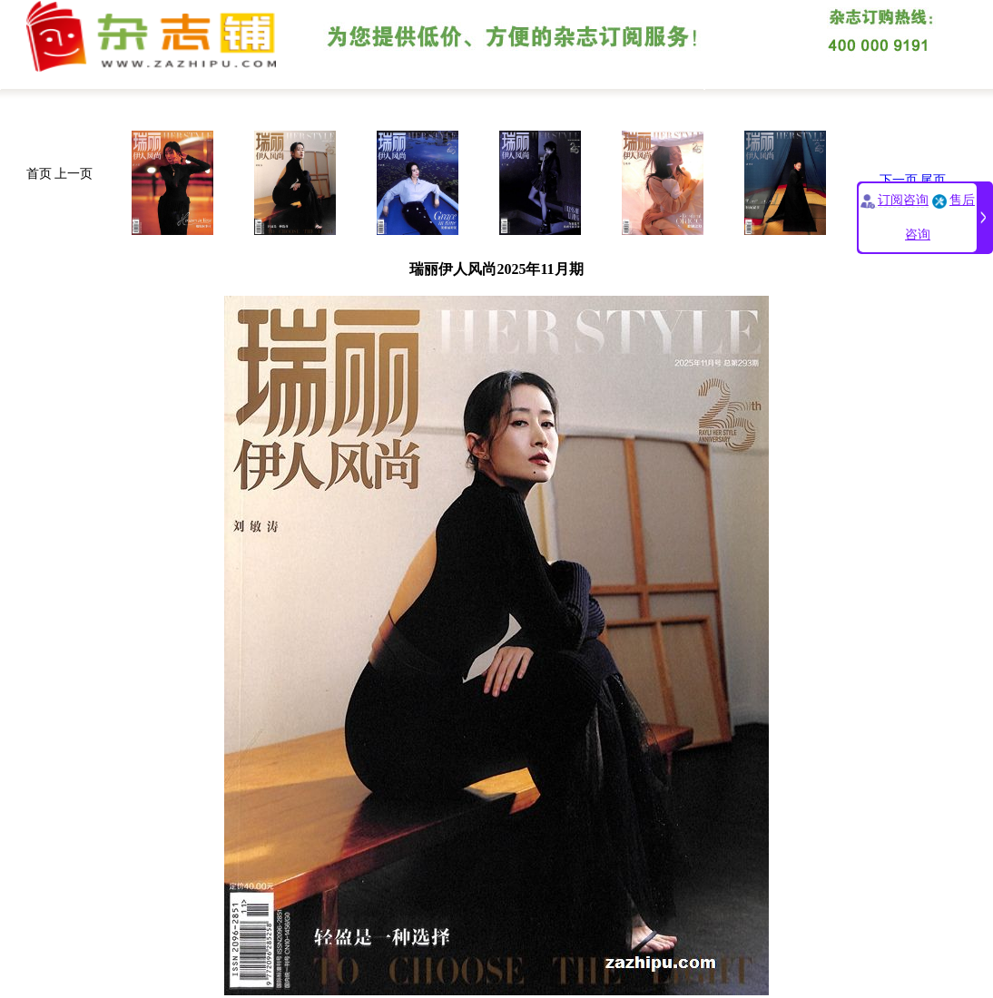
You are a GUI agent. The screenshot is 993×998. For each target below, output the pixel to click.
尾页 (933, 180)
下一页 (899, 180)
